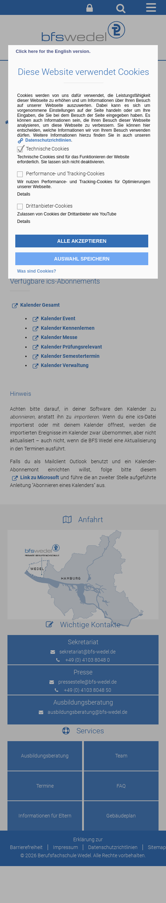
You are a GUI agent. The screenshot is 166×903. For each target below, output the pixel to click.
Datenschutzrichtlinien (48, 140)
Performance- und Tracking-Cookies (65, 173)
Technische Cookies (47, 149)
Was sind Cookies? (36, 271)
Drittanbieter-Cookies (49, 206)
